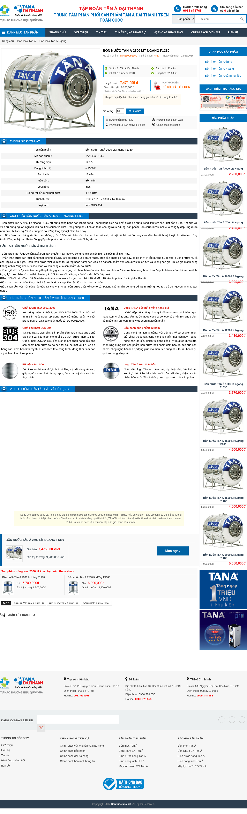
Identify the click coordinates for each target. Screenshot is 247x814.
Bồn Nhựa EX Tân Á (131, 750)
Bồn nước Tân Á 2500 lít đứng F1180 (23, 577)
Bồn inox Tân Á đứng (217, 61)
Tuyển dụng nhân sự (130, 32)
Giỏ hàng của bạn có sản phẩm (227, 9)
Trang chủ (58, 32)
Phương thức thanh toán (167, 119)
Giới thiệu (81, 32)
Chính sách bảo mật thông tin (77, 761)
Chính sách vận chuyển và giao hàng (82, 745)
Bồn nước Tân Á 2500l (96, 603)
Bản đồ (5, 765)
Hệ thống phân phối (168, 32)
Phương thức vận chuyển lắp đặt (125, 125)
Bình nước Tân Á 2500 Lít (29, 603)
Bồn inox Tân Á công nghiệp (221, 75)
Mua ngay (135, 111)
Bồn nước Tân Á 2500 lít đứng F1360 (89, 577)
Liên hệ (233, 32)
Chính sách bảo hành (166, 124)
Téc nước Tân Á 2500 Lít (63, 603)
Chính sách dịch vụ (205, 32)
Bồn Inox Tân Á (26, 41)
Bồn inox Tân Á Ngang (52, 41)
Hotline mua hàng (190, 9)
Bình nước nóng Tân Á (132, 755)
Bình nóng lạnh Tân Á (131, 761)
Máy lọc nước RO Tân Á (133, 766)
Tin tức (101, 32)
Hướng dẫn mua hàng (119, 119)
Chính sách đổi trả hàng (74, 755)
